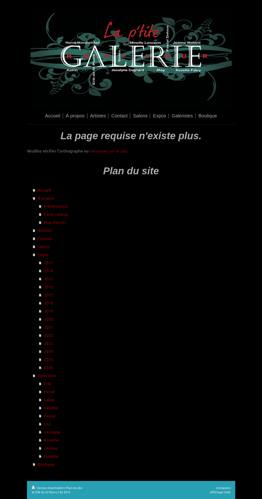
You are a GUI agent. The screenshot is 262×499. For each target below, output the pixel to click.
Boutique (46, 464)
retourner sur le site (108, 150)
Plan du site (74, 488)
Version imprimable (48, 488)
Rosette (51, 439)
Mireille (51, 407)
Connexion (223, 488)
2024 (48, 351)
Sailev (49, 399)
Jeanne (51, 447)
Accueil (44, 189)
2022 (48, 335)
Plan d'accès (55, 222)
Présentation (56, 205)
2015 (48, 278)
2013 (48, 262)
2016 (48, 286)
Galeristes (47, 375)
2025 (48, 359)
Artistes (45, 230)
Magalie (51, 455)
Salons (44, 246)
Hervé (49, 391)
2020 (48, 318)
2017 (48, 294)
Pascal (49, 415)
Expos (43, 254)
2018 (48, 302)
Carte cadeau (56, 214)
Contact (45, 238)
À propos (46, 197)
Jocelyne (52, 431)
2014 (48, 270)
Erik (47, 383)
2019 (48, 310)
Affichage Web (220, 492)
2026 (48, 367)
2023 (48, 343)
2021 (48, 326)
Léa (47, 423)
